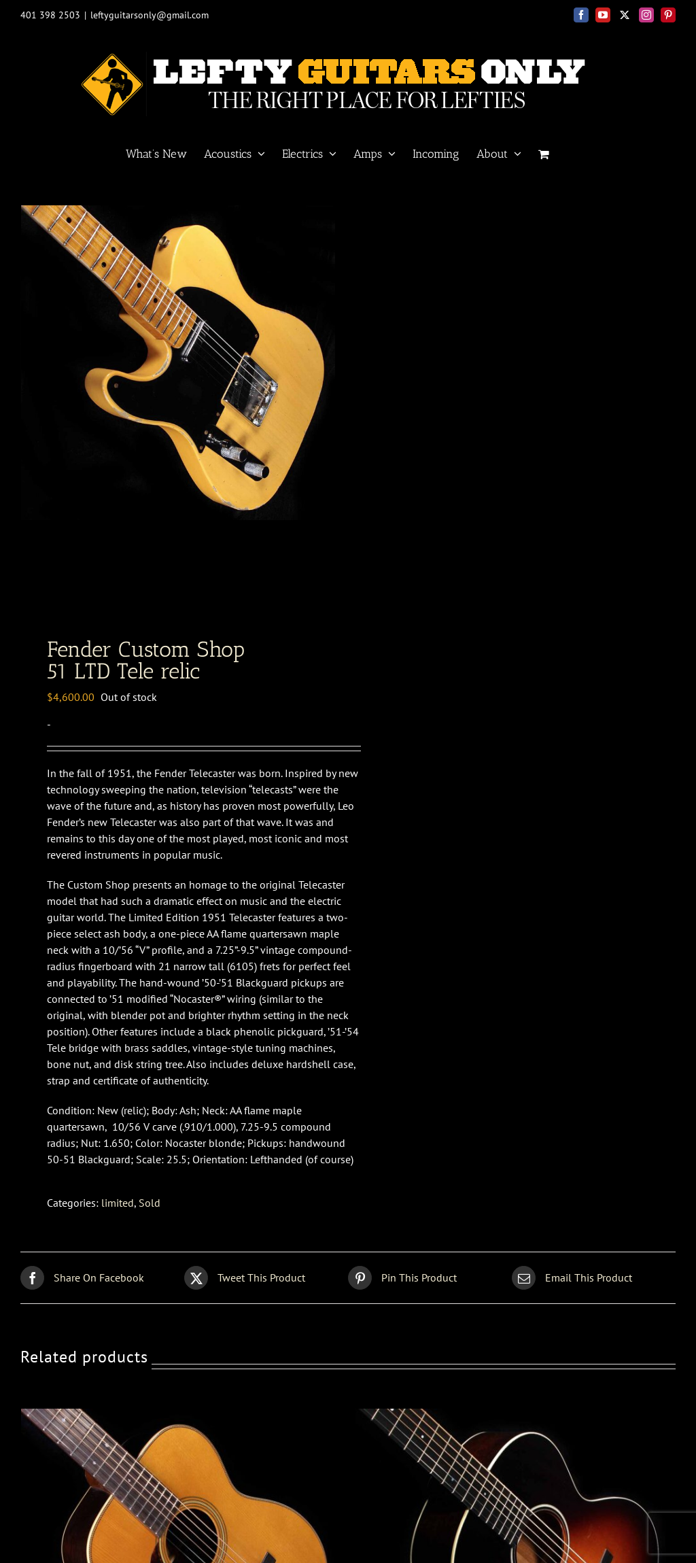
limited (117, 1211)
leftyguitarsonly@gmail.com (149, 15)
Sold (149, 1211)
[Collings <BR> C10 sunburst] (515, 1425)
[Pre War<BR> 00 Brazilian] (181, 1425)
